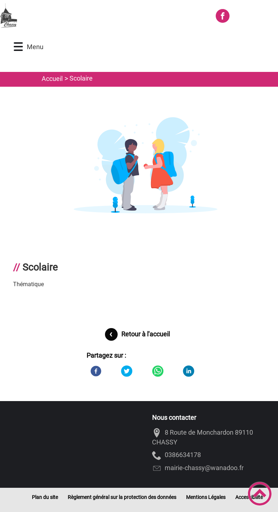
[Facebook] (96, 371)
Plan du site (45, 497)
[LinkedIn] (188, 371)
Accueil (52, 78)
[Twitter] (127, 371)
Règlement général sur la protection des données (122, 497)
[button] (18, 46)
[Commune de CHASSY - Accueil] (104, 16)
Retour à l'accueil (145, 334)
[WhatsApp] (158, 371)
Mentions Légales (206, 497)
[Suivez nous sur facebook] (222, 16)
